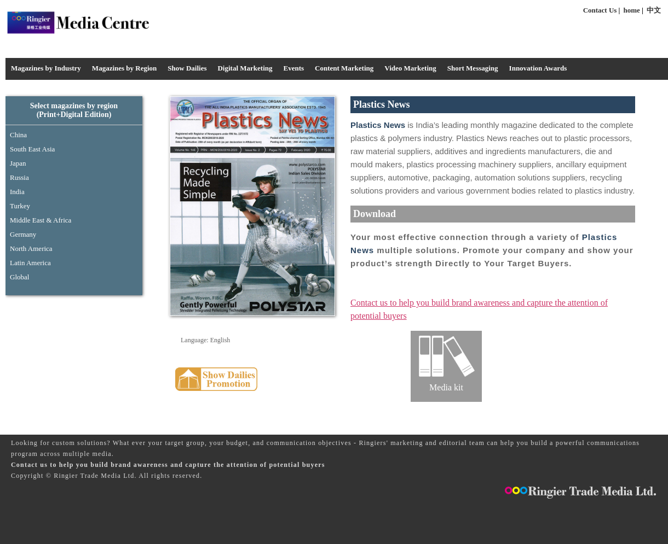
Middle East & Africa (40, 220)
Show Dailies (187, 68)
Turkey (20, 206)
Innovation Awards (538, 68)
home (632, 10)
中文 (654, 10)
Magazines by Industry (46, 68)
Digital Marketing (244, 68)
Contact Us (600, 10)
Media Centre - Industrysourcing (77, 22)
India (17, 192)
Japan (18, 163)
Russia (19, 177)
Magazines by (124, 68)
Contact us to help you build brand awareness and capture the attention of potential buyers (168, 465)
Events (293, 68)
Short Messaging (472, 68)
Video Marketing (410, 68)
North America (31, 248)
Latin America (30, 263)
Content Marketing (344, 68)
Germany (23, 234)
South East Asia (32, 149)
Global (19, 277)
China (18, 135)
